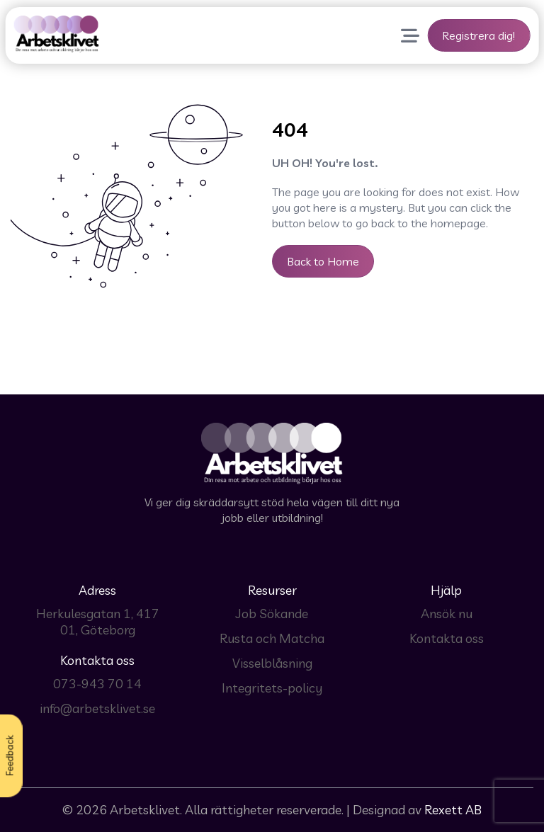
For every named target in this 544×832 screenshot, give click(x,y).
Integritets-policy (272, 688)
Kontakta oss (446, 638)
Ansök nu (446, 613)
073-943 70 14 (97, 684)
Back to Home (323, 261)
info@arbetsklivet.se (97, 708)
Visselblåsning (272, 663)
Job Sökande (272, 613)
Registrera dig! (478, 35)
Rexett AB (453, 810)
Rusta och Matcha (272, 638)
